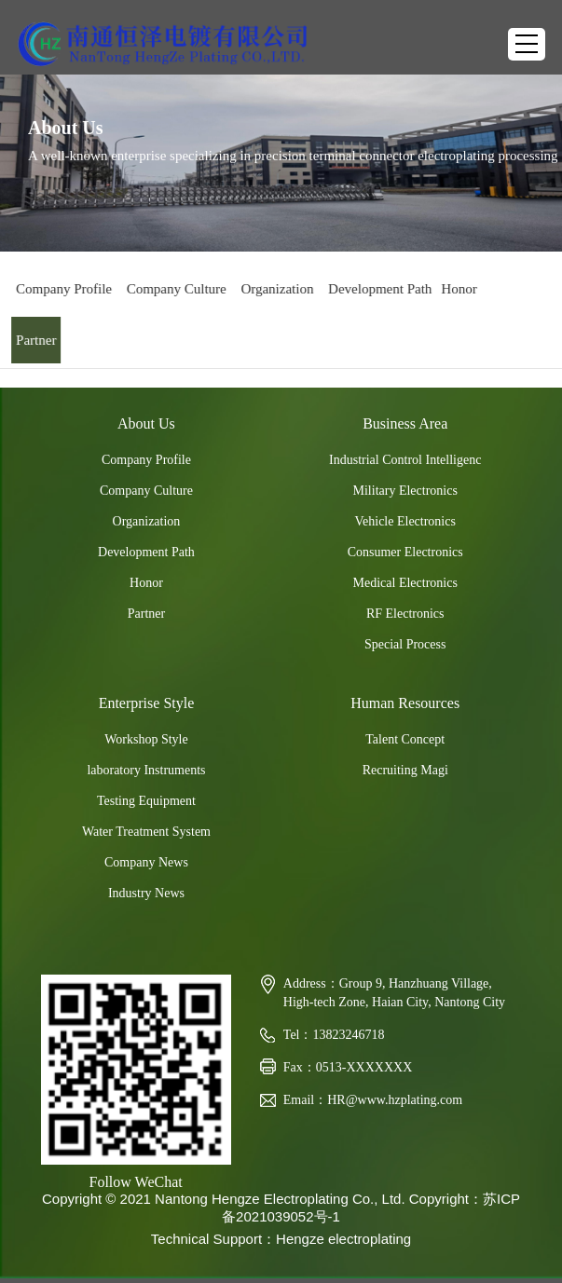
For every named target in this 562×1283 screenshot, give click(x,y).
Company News (146, 862)
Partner (33, 340)
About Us (146, 423)
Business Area (405, 423)
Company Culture (173, 288)
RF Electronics (405, 614)
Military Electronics (405, 491)
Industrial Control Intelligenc (405, 460)
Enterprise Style (147, 703)
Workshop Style (145, 739)
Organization (274, 288)
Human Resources (404, 703)
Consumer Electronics (405, 552)
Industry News (146, 893)
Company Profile (61, 288)
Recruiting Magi (405, 770)
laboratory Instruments (146, 770)
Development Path (377, 288)
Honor (455, 288)
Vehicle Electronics (404, 521)
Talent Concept (405, 739)
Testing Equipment (146, 801)
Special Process (404, 644)
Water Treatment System (146, 832)
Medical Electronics (405, 583)
